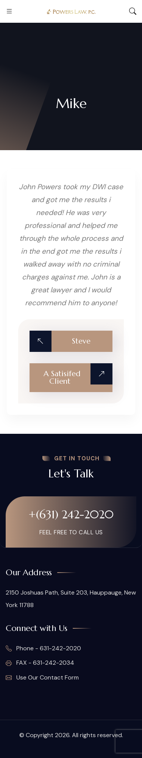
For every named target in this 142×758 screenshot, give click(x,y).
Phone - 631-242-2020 (43, 648)
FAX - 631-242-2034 (40, 663)
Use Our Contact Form (42, 677)
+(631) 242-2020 (71, 514)
